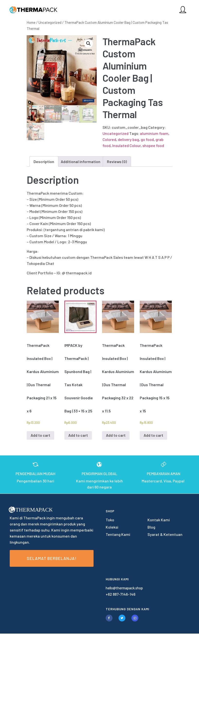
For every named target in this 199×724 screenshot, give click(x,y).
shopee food (153, 145)
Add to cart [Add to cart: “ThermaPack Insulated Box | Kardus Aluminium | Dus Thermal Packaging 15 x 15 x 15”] (153, 435)
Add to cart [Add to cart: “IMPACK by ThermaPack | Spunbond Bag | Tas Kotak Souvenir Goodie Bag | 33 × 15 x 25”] (78, 435)
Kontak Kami (158, 519)
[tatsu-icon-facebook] (110, 618)
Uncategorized (49, 22)
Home (31, 22)
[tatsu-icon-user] (182, 9)
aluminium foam (154, 133)
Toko (110, 519)
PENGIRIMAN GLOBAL (99, 473)
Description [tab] (44, 161)
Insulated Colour (126, 145)
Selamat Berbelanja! (52, 558)
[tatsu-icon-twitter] (123, 618)
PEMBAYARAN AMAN (163, 473)
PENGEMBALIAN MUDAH (35, 473)
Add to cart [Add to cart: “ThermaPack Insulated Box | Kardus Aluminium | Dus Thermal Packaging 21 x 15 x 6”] (40, 435)
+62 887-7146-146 (120, 594)
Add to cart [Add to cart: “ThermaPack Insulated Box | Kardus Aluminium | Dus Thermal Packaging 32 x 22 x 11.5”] (116, 435)
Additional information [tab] (80, 161)
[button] (88, 43)
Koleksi (112, 527)
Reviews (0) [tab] (117, 161)
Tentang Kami (118, 534)
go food (147, 139)
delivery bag (128, 139)
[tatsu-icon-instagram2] (134, 618)
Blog (151, 527)
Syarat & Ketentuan (164, 534)
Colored (109, 139)
